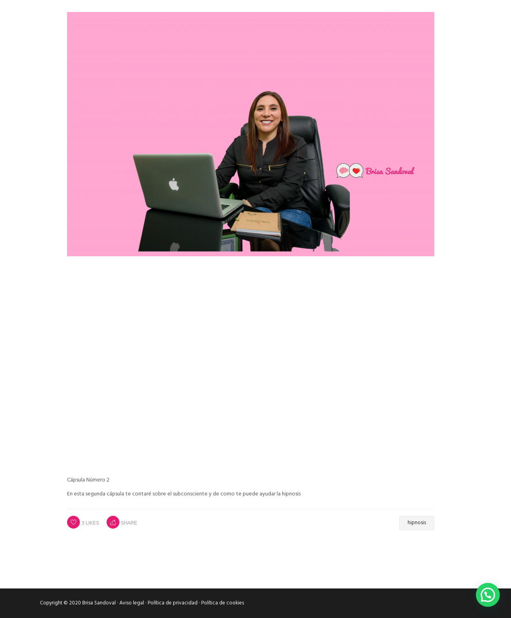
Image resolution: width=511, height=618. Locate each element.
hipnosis (417, 523)
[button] (488, 595)
